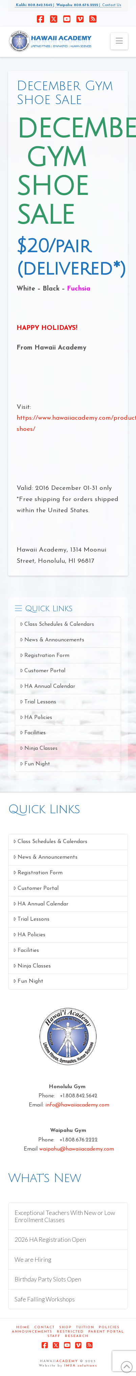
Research (77, 1336)
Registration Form (44, 655)
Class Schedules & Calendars (57, 624)
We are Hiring (33, 1259)
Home (23, 1327)
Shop (65, 1327)
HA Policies (36, 717)
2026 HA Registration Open (50, 1239)
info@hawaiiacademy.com (77, 1105)
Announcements (32, 1332)
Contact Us (110, 5)
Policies (109, 1327)
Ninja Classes (39, 748)
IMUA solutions (80, 1366)
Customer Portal (42, 671)
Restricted (70, 1332)
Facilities (33, 733)
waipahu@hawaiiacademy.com (76, 1149)
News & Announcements (52, 640)
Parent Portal (106, 1332)
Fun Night (35, 764)
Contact (44, 1327)
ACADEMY (67, 1361)
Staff (54, 1336)
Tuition (85, 1327)
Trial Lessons (38, 702)
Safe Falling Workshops (45, 1299)
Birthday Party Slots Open (48, 1279)
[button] (119, 41)
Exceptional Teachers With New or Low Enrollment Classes (65, 1216)
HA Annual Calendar (47, 686)
